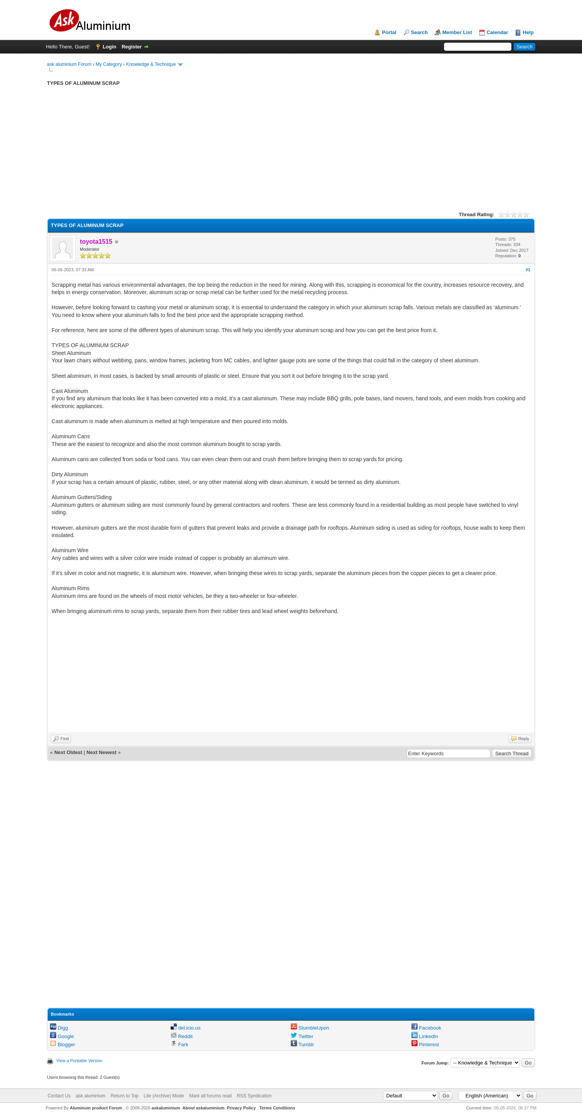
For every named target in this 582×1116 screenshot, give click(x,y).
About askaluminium (204, 1108)
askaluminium (166, 1108)
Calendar (497, 32)
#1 (528, 269)
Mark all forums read (210, 1096)
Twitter (302, 1036)
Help (528, 32)
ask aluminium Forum (69, 64)
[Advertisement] (279, 154)
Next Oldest (68, 752)
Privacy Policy (241, 1108)
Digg (59, 1028)
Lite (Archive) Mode (164, 1096)
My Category (108, 64)
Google (62, 1036)
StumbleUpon (310, 1028)
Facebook (426, 1028)
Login (109, 47)
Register (132, 47)
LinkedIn (424, 1036)
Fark (179, 1044)
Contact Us (59, 1096)
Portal (389, 32)
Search (419, 32)
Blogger (62, 1044)
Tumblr (302, 1044)
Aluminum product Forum (96, 1108)
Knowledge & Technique (151, 64)
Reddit (182, 1036)
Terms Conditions (277, 1108)
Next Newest (101, 752)
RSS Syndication (254, 1096)
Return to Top (124, 1096)
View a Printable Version (79, 1060)
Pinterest (425, 1044)
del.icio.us (185, 1028)
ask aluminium (90, 1096)
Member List (457, 32)
